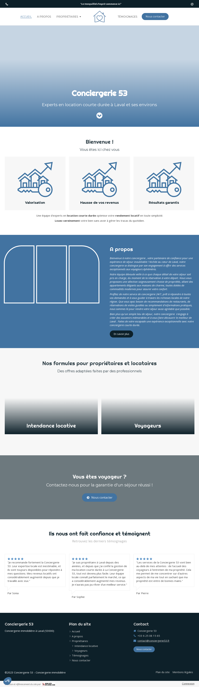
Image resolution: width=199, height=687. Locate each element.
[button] (51, 407)
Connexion (188, 683)
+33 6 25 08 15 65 (149, 635)
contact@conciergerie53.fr (153, 640)
